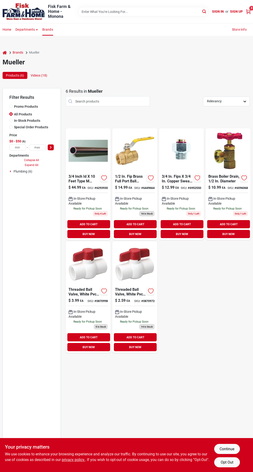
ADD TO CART (89, 224)
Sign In (218, 11)
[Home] (5, 52)
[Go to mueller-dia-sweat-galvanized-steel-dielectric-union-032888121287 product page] (181, 184)
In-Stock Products (27, 120)
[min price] (17, 147)
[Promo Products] (11, 106)
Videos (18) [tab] (39, 75)
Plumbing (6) (23, 171)
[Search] (204, 11)
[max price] (37, 147)
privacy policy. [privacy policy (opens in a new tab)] (73, 459)
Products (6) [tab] (15, 75)
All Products (23, 114)
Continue (227, 449)
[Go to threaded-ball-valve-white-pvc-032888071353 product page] (88, 297)
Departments (25, 29)
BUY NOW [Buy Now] (89, 234)
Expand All (31, 165)
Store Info (239, 29)
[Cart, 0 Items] (248, 11)
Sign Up (236, 11)
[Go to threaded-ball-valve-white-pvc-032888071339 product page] (134, 297)
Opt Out (227, 462)
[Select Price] (51, 147)
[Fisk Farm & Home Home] (24, 11)
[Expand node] (11, 171)
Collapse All (31, 160)
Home (7, 29)
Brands (47, 29)
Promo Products (26, 106)
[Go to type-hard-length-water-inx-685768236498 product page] (88, 184)
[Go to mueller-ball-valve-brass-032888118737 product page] (134, 184)
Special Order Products (31, 127)
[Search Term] (143, 11)
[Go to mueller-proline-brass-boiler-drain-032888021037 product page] (228, 184)
